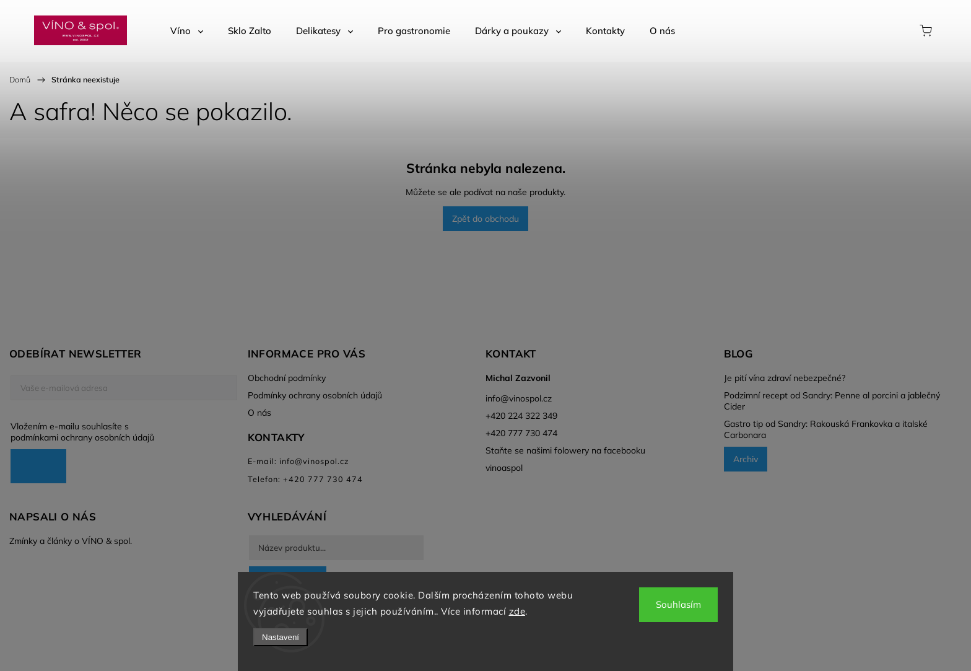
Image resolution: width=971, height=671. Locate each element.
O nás (259, 412)
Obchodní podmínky (287, 378)
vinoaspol (504, 467)
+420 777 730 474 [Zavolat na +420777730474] (521, 433)
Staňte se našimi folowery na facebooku (565, 450)
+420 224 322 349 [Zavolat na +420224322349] (521, 415)
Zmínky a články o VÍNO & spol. (70, 540)
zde (517, 611)
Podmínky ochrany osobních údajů (315, 395)
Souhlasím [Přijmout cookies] (678, 604)
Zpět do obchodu (485, 218)
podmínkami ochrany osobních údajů (82, 437)
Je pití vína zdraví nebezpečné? (784, 378)
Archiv (745, 459)
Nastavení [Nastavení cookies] (280, 637)
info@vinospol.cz (519, 398)
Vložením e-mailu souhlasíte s (118, 432)
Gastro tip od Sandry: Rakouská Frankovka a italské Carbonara (826, 429)
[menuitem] (186, 31)
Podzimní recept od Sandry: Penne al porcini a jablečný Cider (832, 401)
